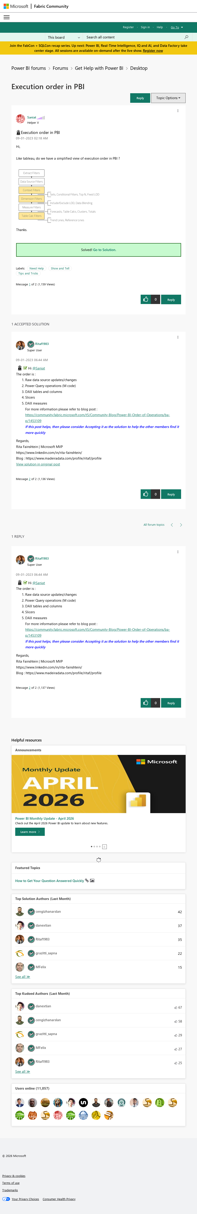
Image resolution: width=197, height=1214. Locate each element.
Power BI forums (28, 68)
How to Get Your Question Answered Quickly (50, 880)
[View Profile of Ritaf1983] (42, 343)
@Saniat (38, 368)
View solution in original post (38, 464)
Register (128, 27)
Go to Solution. (104, 249)
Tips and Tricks (28, 273)
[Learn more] (30, 832)
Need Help (37, 268)
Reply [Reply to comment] (171, 494)
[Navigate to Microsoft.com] (16, 6)
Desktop (138, 68)
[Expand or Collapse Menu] (6, 17)
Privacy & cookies (13, 1176)
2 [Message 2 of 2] (29, 479)
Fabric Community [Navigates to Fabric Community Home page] (51, 6)
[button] (140, 98)
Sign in (145, 27)
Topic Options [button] (166, 98)
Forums (60, 68)
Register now (153, 50)
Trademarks (10, 1190)
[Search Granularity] (64, 37)
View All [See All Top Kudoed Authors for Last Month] (22, 1071)
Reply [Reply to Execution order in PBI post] (171, 300)
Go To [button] (175, 27)
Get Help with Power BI (99, 68)
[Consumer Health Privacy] (59, 1199)
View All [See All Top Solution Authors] (22, 976)
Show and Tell (60, 268)
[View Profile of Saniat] (31, 117)
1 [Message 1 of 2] (29, 284)
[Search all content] (137, 37)
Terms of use (11, 1183)
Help (160, 27)
